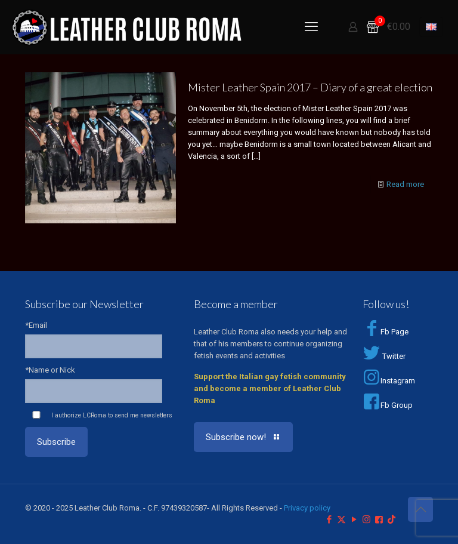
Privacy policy (307, 507)
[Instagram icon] (366, 519)
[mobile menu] (311, 27)
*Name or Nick (50, 369)
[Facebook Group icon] (379, 519)
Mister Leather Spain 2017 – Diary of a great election (310, 87)
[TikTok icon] (391, 519)
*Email (36, 325)
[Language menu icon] (431, 27)
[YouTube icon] (353, 519)
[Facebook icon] (328, 519)
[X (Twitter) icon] (341, 519)
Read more (405, 184)
